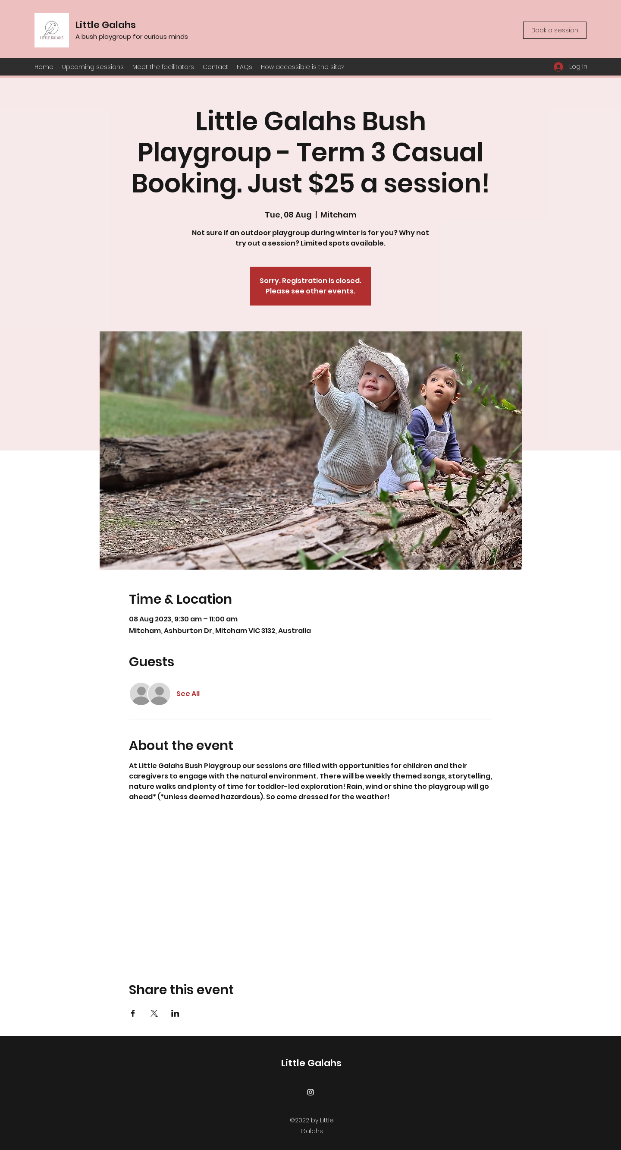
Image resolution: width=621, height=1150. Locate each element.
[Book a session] (554, 30)
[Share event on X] (154, 1013)
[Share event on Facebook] (133, 1013)
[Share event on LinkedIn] (175, 1013)
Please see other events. (310, 291)
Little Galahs (105, 25)
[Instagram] (310, 1092)
